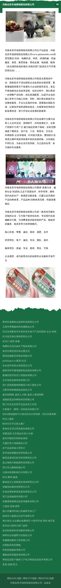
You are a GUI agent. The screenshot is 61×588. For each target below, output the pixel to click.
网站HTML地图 (46, 578)
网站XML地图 (14, 578)
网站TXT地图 (30, 578)
